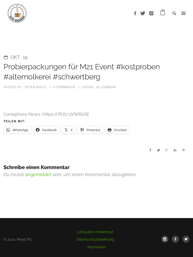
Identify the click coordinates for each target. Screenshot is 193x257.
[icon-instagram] (151, 13)
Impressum (96, 247)
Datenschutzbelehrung (95, 239)
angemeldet (38, 174)
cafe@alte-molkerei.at (95, 232)
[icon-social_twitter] (185, 239)
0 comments (64, 87)
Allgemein (105, 87)
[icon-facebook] (136, 13)
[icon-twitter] (144, 13)
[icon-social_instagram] (166, 239)
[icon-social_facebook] (176, 239)
